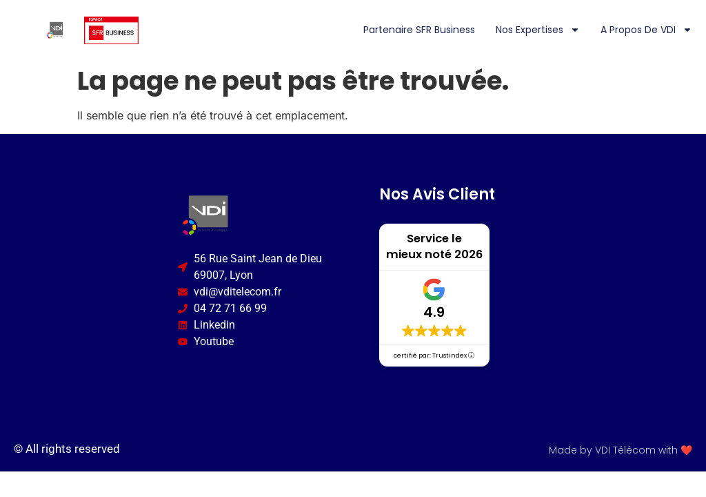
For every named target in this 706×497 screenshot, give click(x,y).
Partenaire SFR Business (419, 30)
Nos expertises (538, 29)
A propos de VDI (646, 29)
